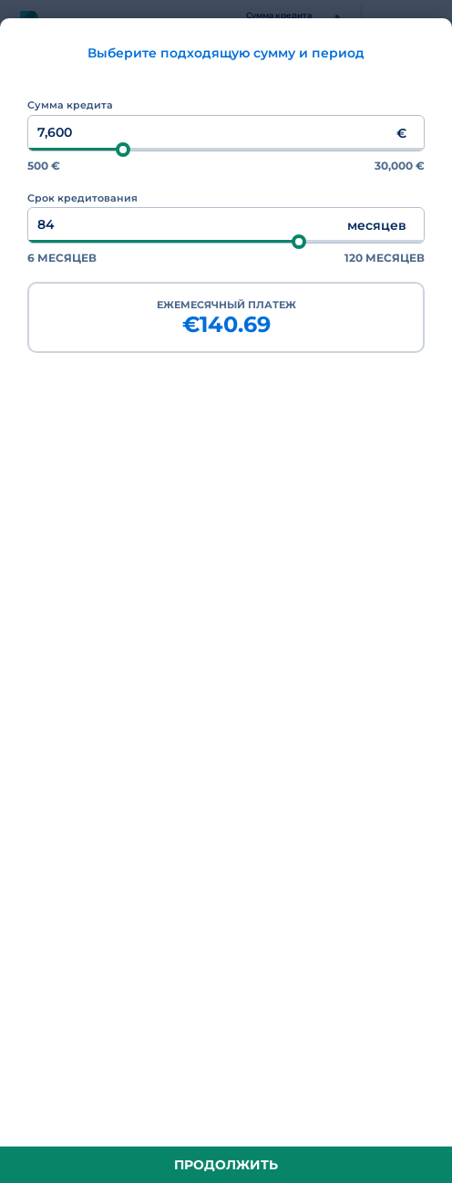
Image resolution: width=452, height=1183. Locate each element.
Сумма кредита (70, 105)
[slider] (123, 149)
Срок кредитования (82, 198)
